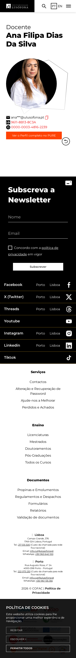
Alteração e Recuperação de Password (38, 391)
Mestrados (38, 442)
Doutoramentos (38, 449)
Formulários (38, 504)
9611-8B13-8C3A (23, 122)
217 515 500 (24, 544)
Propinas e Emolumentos (38, 490)
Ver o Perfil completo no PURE (34, 135)
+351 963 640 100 (44, 554)
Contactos (38, 382)
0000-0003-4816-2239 (29, 127)
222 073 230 (24, 571)
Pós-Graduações (38, 455)
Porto (40, 285)
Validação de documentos (38, 517)
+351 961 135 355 (44, 580)
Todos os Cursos (38, 462)
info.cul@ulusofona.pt (42, 551)
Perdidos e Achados (38, 407)
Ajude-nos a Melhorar (38, 400)
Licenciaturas (38, 435)
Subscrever (38, 267)
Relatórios (38, 510)
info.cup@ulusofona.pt (42, 577)
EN (60, 6)
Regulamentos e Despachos (38, 497)
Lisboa (55, 285)
